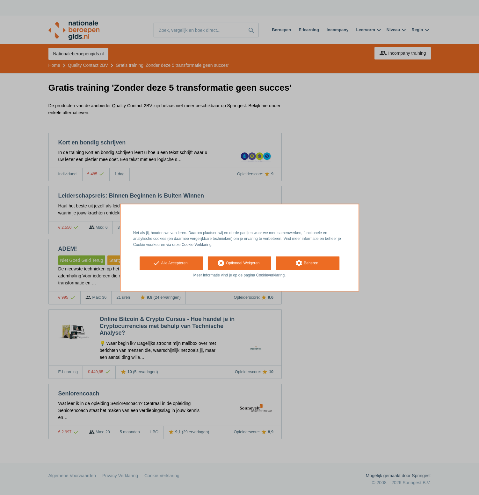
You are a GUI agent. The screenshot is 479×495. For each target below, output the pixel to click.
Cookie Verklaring (197, 244)
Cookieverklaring (270, 275)
